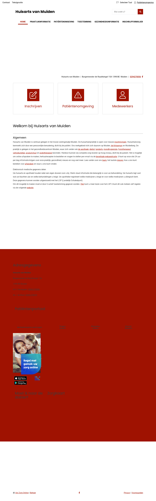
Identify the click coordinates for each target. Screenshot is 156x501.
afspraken (29, 164)
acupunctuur (31, 153)
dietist (92, 149)
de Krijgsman (116, 145)
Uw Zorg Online (22, 493)
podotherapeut (46, 153)
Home (23, 22)
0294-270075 (31, 295)
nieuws (120, 160)
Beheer (33, 493)
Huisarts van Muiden (35, 11)
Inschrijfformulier (132, 22)
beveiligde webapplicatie (106, 156)
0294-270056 (34, 289)
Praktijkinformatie (40, 22)
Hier (82, 184)
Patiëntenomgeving (64, 22)
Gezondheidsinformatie (107, 22)
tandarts (99, 149)
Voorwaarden (137, 493)
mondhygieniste (110, 149)
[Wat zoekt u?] (125, 11)
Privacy (127, 493)
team (104, 160)
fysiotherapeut (124, 149)
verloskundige (19, 153)
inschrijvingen (120, 142)
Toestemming (84, 22)
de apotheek (83, 149)
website (30, 188)
